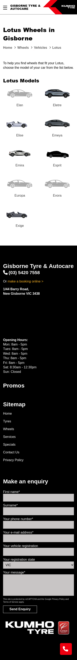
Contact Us (11, 452)
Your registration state (19, 559)
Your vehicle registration (20, 546)
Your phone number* (18, 519)
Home (7, 413)
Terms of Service (10, 602)
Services (9, 437)
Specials (9, 444)
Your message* (14, 572)
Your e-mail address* (18, 532)
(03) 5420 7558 (21, 272)
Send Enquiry (20, 609)
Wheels (8, 429)
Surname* (10, 505)
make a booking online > (25, 281)
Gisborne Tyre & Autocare (25, 7)
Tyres (7, 421)
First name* (11, 492)
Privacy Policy (13, 460)
